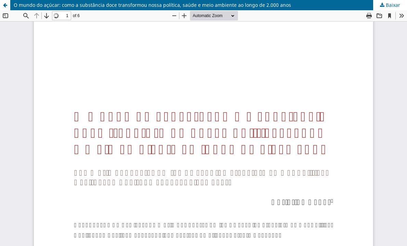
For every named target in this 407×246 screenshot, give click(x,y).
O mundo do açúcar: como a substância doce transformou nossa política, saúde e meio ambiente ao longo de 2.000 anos (152, 5)
